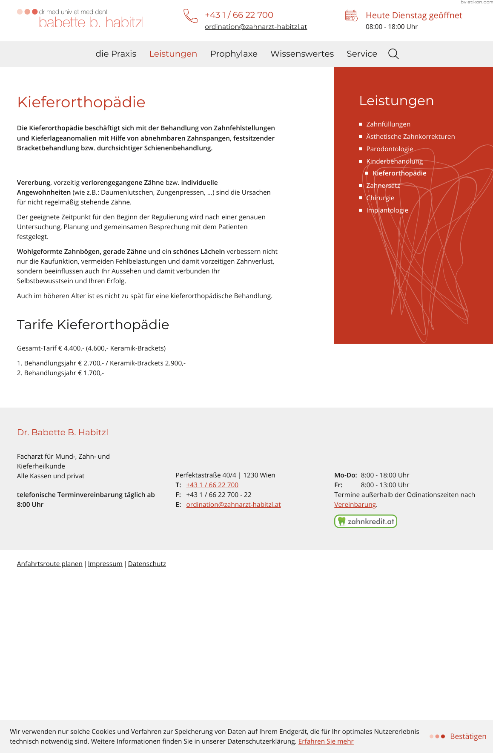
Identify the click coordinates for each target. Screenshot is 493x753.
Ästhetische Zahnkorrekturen (410, 280)
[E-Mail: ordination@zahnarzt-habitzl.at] (256, 27)
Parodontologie (389, 292)
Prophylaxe (234, 54)
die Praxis (116, 54)
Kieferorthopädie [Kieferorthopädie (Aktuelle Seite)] (400, 317)
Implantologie (387, 354)
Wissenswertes (302, 54)
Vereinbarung (355, 648)
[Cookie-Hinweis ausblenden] (459, 736)
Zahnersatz (383, 329)
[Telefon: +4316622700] (212, 628)
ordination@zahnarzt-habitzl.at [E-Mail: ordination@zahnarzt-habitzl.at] (233, 648)
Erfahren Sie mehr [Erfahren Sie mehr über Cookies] (326, 741)
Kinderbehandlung (394, 304)
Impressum (105, 707)
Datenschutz (147, 707)
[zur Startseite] (80, 18)
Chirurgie (380, 341)
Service (362, 54)
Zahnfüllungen (388, 267)
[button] (239, 15)
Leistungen (173, 54)
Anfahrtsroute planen (50, 707)
